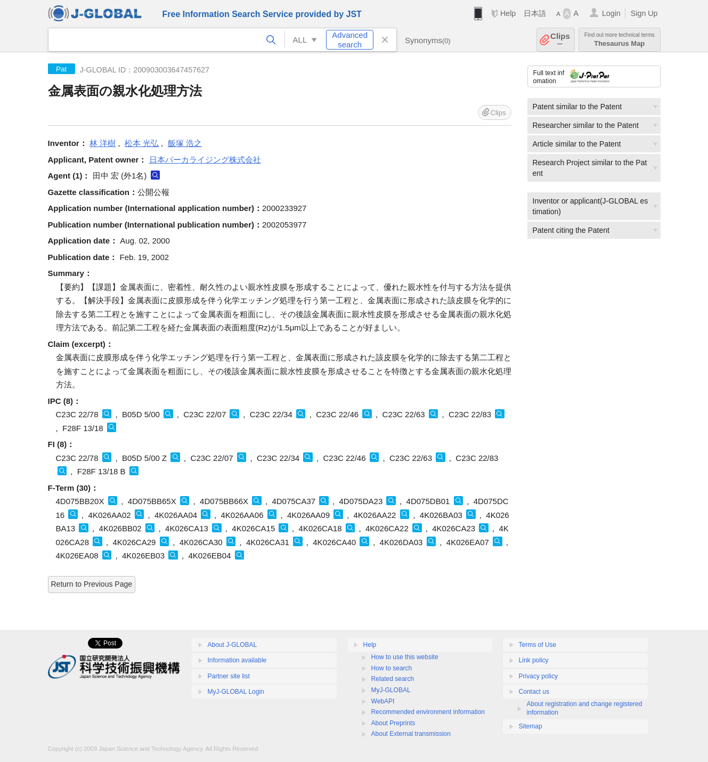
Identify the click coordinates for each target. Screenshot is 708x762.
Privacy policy (538, 676)
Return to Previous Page (92, 584)
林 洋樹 (102, 143)
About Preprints (393, 723)
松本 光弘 (142, 143)
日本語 (535, 13)
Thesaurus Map (619, 39)
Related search (392, 679)
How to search (391, 668)
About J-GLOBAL (232, 644)
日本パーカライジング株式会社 (205, 159)
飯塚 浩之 (185, 143)
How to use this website (404, 657)
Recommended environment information (428, 712)
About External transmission (411, 733)
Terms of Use (538, 644)
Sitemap (530, 726)
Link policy (534, 660)
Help (508, 13)
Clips (560, 39)
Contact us (534, 691)
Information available (237, 660)
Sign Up (644, 13)
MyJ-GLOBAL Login (236, 691)
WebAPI (383, 701)
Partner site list (229, 676)
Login (611, 13)
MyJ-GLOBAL (391, 690)
